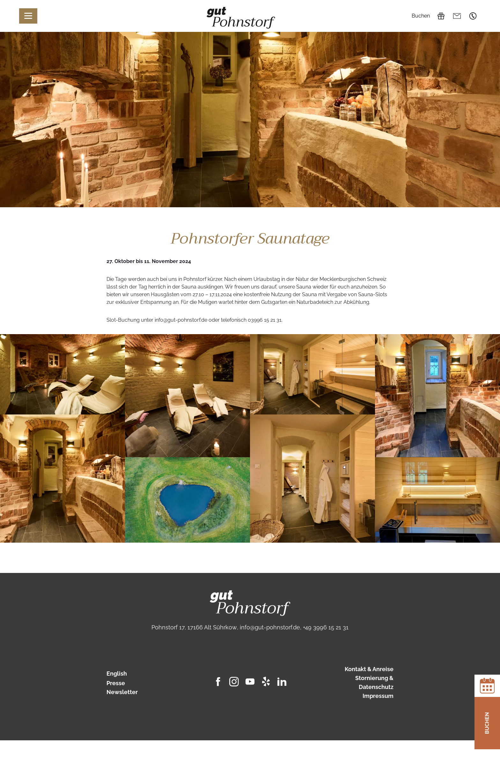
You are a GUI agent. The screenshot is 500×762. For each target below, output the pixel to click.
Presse (116, 683)
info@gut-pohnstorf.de (457, 16)
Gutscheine (441, 16)
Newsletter (122, 692)
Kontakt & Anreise (369, 669)
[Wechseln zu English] (139, 674)
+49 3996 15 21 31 (473, 16)
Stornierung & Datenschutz (374, 682)
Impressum (378, 695)
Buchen (421, 16)
